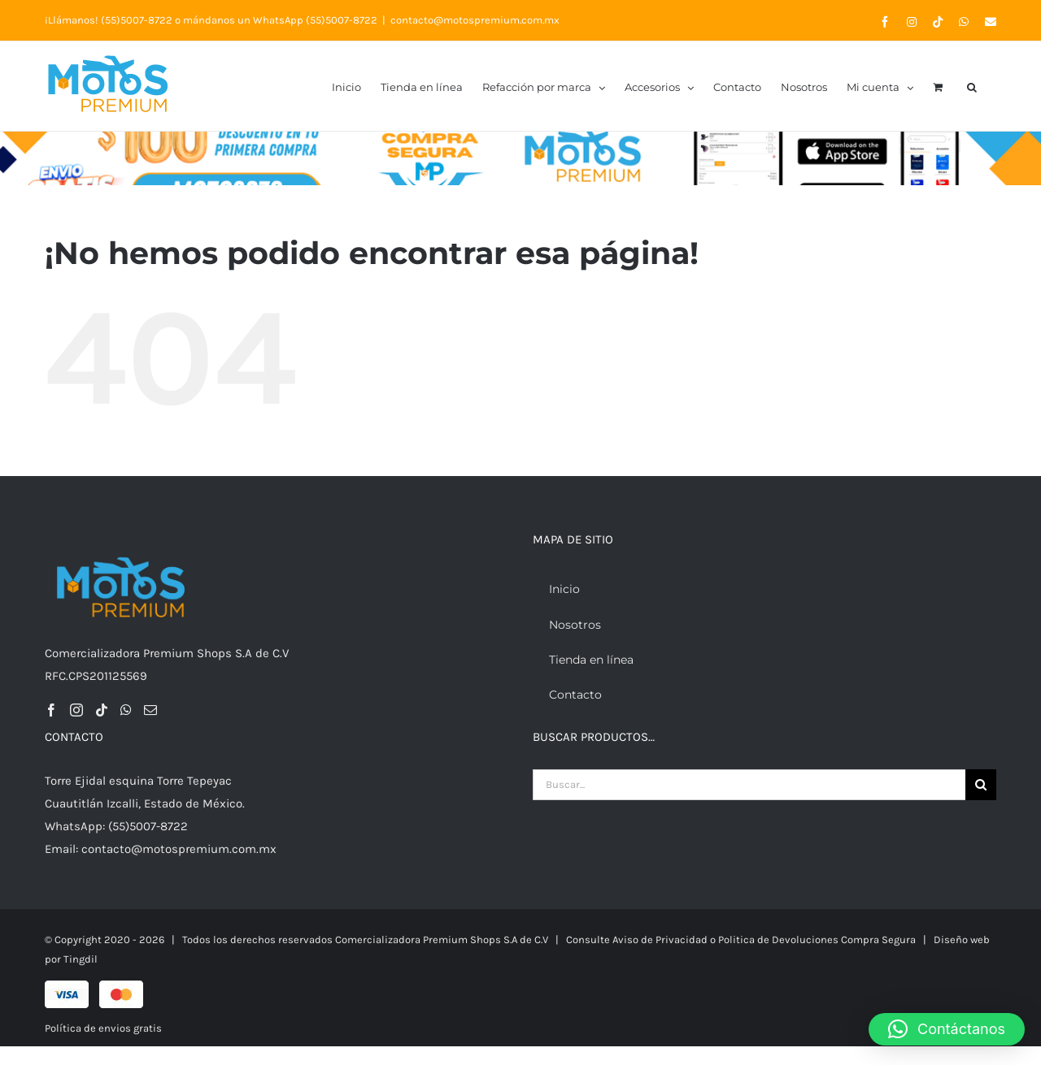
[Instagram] (76, 710)
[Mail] (150, 710)
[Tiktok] (101, 710)
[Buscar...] (749, 784)
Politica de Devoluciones (779, 939)
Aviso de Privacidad (660, 939)
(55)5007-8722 (136, 20)
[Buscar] (980, 784)
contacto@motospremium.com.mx (475, 20)
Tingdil (80, 959)
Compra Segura (878, 939)
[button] (972, 86)
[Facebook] (51, 710)
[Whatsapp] (126, 710)
